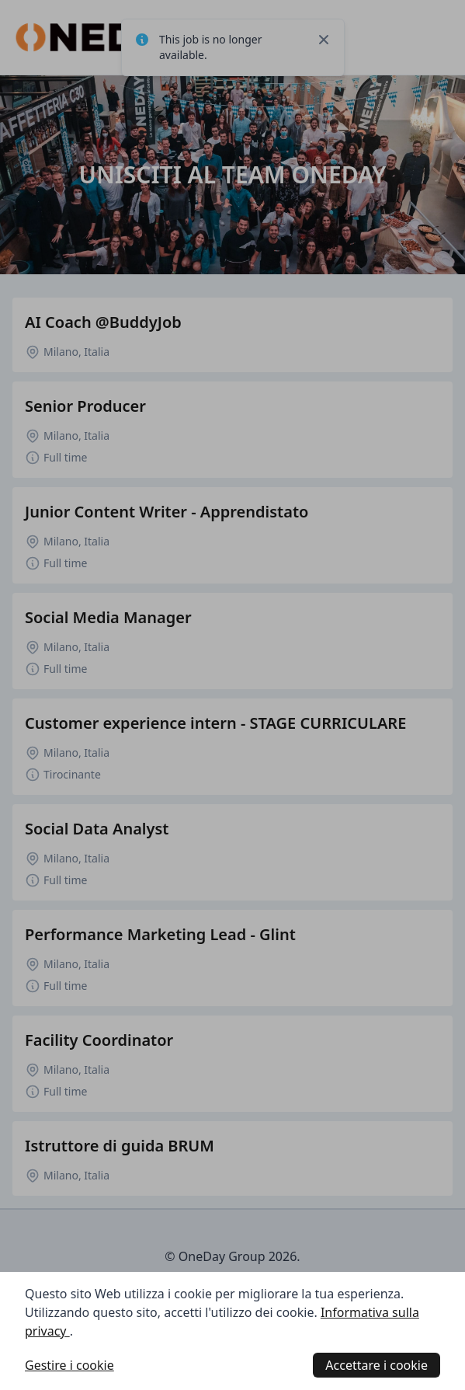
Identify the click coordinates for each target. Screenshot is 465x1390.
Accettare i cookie (376, 1365)
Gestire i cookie (69, 1365)
